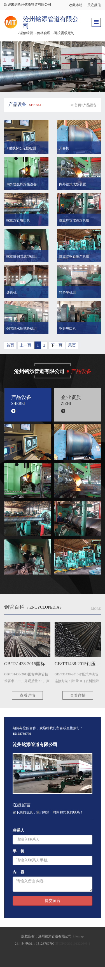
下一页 (56, 345)
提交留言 (52, 901)
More (96, 609)
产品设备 (90, 105)
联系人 (18, 830)
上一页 (25, 345)
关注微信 (94, 5)
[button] (26, 137)
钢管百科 (14, 607)
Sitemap (78, 936)
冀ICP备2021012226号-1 (72, 944)
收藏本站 (75, 5)
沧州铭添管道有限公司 (50, 22)
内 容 (18, 872)
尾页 (72, 345)
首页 (77, 105)
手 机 (18, 851)
